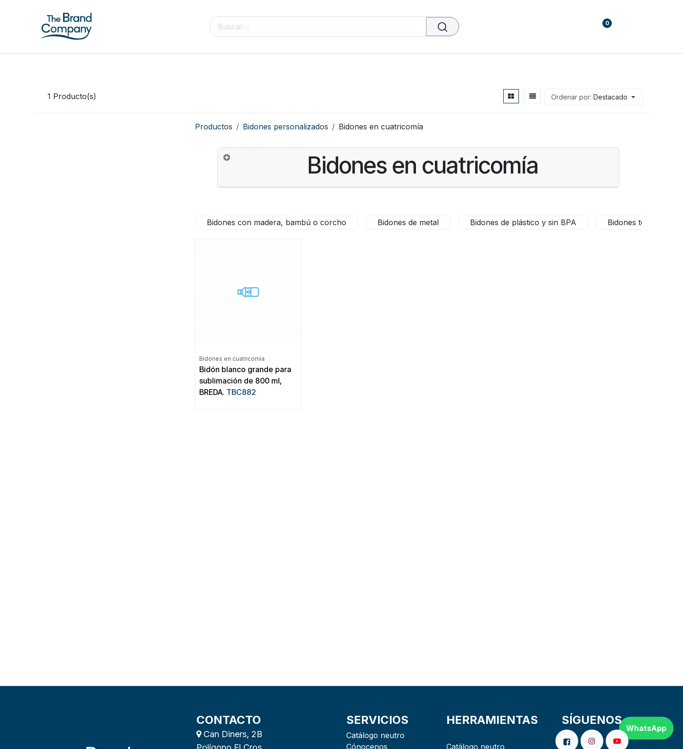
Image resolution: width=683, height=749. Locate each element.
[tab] (418, 167)
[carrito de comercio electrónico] (573, 27)
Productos (213, 126)
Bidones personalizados (285, 126)
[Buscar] (442, 26)
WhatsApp (646, 728)
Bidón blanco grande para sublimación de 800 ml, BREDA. (245, 381)
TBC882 (241, 392)
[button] (594, 97)
